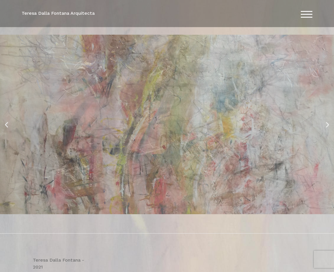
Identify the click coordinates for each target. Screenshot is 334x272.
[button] (6, 124)
